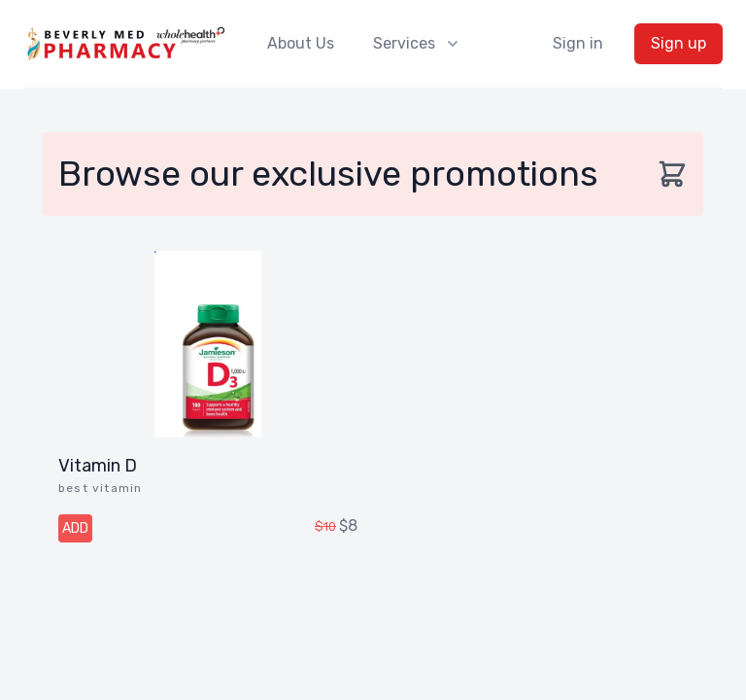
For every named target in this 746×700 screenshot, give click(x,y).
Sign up (678, 43)
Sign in (578, 43)
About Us (300, 43)
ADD (75, 528)
